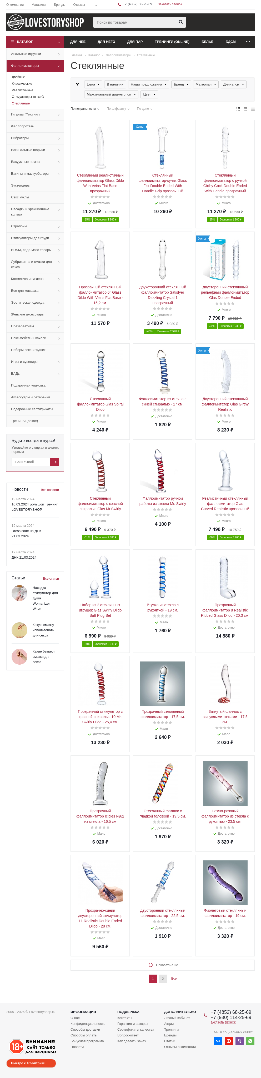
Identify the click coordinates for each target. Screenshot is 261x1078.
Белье (207, 42)
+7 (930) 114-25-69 (230, 1017)
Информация (83, 1012)
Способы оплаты (84, 1035)
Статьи (169, 1041)
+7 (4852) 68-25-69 (137, 4)
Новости (77, 1047)
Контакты (124, 1018)
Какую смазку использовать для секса (43, 630)
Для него (106, 42)
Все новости (50, 490)
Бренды (170, 1035)
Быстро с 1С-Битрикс (28, 1063)
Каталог (25, 42)
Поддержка (128, 1012)
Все (174, 978)
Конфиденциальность (88, 1024)
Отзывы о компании (180, 1047)
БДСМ (230, 42)
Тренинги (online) (172, 42)
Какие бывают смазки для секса (44, 656)
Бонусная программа (87, 1041)
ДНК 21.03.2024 (24, 557)
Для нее (78, 42)
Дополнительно (180, 1012)
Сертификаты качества (135, 1029)
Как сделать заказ (131, 1041)
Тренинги (171, 1029)
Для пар (135, 42)
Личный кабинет (177, 1018)
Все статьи (51, 578)
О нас (75, 1018)
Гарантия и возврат (132, 1024)
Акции (169, 1024)
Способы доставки (85, 1029)
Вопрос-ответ (128, 1035)
